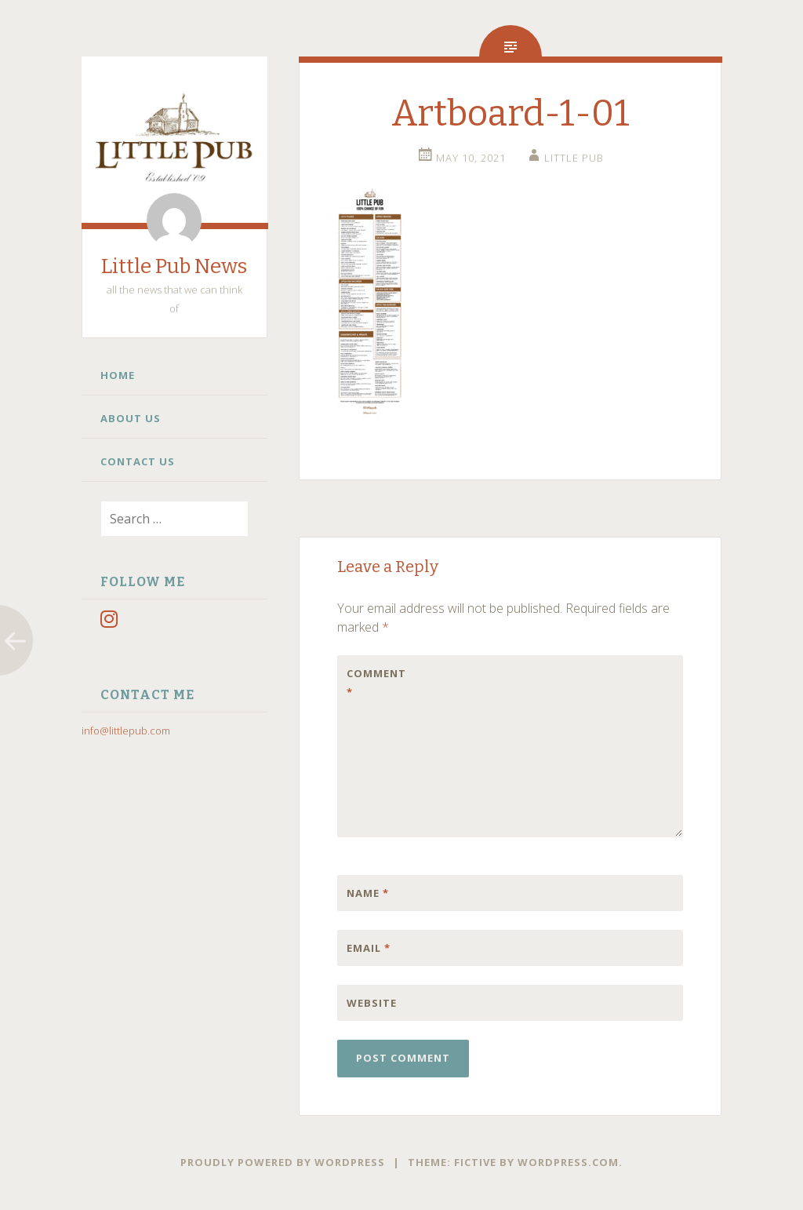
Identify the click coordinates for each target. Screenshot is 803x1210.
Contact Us (137, 461)
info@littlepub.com (126, 730)
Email (369, 948)
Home (117, 375)
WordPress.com (568, 1162)
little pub (574, 158)
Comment (376, 682)
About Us (130, 418)
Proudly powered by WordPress (282, 1162)
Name (368, 893)
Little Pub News (174, 266)
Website (372, 1003)
